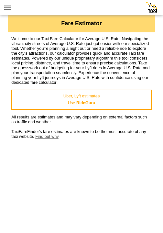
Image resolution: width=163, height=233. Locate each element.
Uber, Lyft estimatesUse (81, 99)
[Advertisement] (81, 184)
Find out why (47, 136)
